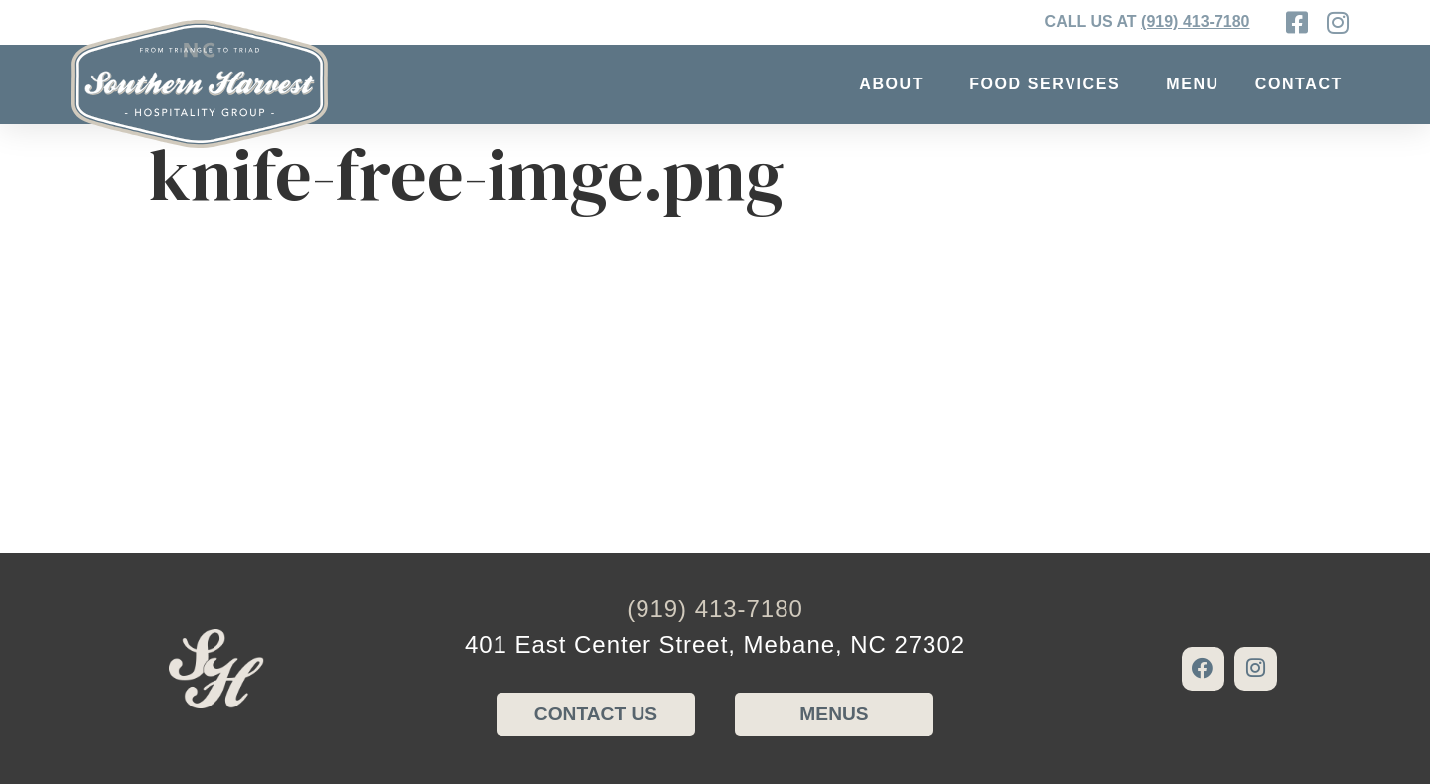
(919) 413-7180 (1195, 21)
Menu (1192, 84)
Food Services (1049, 84)
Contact (1304, 84)
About (896, 84)
